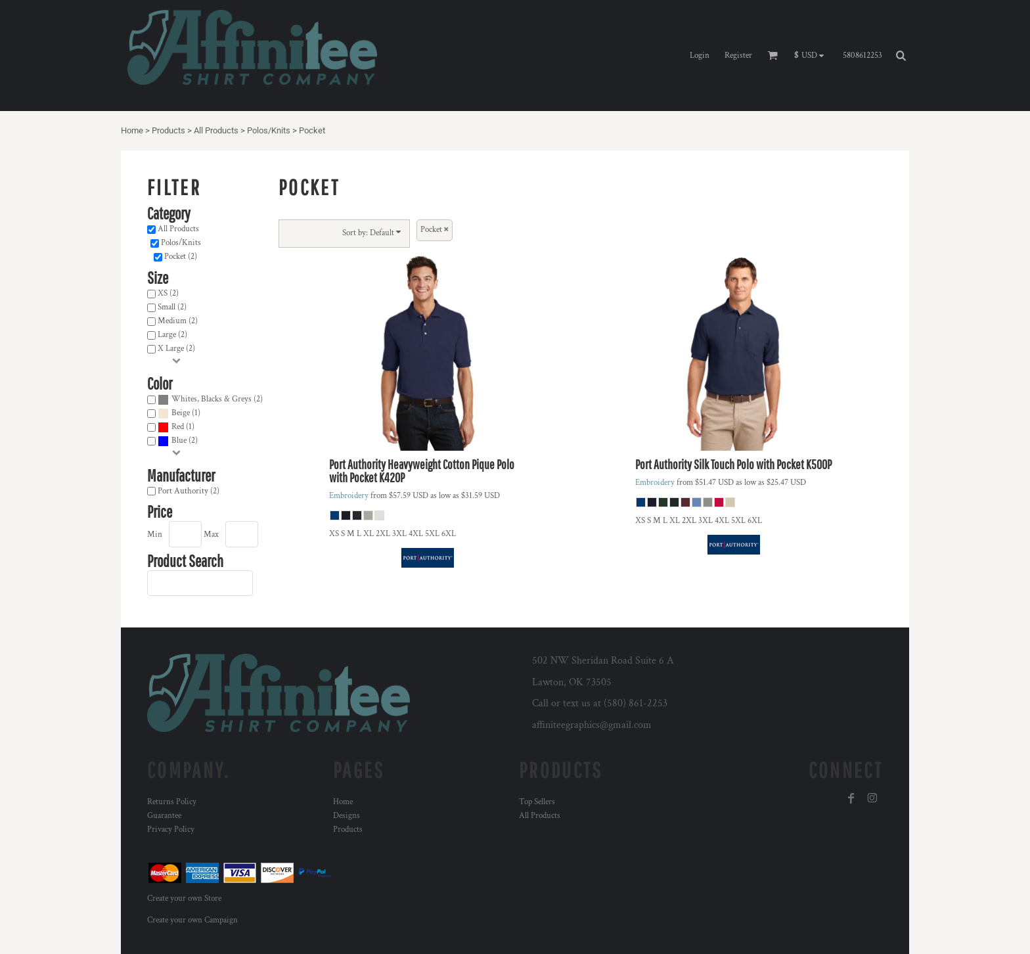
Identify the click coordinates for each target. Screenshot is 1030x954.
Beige (180, 413)
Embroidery (349, 495)
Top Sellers (537, 801)
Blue (179, 440)
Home (132, 130)
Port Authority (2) (188, 491)
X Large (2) (176, 348)
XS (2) (168, 293)
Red (177, 426)
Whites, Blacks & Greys (211, 399)
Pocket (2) (180, 256)
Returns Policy (171, 801)
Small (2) (172, 307)
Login (699, 55)
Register (738, 55)
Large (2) (172, 334)
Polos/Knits (268, 130)
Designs (346, 815)
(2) (210, 400)
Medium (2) (178, 321)
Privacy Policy (170, 829)
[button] (812, 55)
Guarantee (164, 815)
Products (168, 130)
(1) (179, 413)
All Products (216, 130)
